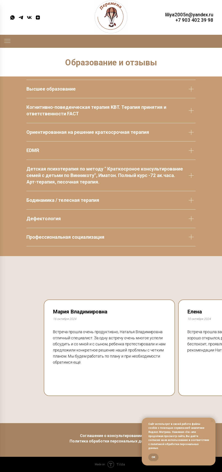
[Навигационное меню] (7, 41)
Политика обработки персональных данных (111, 441)
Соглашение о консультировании (111, 435)
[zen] (38, 17)
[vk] (29, 17)
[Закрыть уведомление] (212, 421)
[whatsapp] (12, 17)
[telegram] (21, 17)
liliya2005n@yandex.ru (189, 14)
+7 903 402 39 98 (194, 20)
